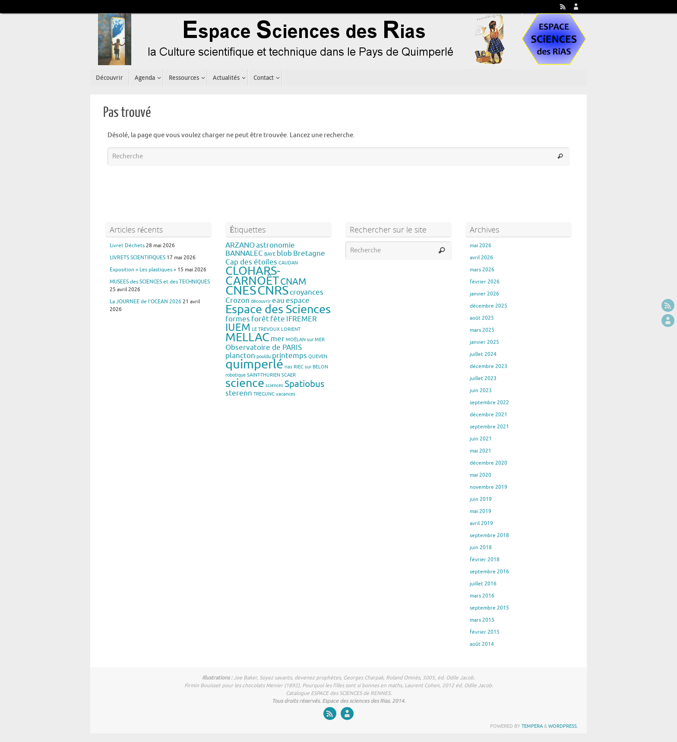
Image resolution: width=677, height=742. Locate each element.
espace (298, 300)
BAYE (269, 254)
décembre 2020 (488, 462)
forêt (260, 319)
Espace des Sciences (278, 309)
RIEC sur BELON (311, 367)
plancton (240, 355)
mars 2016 (482, 595)
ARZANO (240, 245)
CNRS (272, 291)
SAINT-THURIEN (263, 375)
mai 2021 (480, 450)
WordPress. (563, 726)
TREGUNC (264, 394)
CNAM (293, 281)
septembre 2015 (489, 607)
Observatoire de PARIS (263, 347)
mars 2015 (482, 619)
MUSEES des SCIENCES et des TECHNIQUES (160, 281)
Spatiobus (304, 384)
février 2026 (485, 281)
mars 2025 (482, 330)
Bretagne (309, 253)
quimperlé (254, 364)
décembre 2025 (488, 305)
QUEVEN (317, 356)
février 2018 (485, 559)
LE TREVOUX (266, 329)
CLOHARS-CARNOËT (252, 276)
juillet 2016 (483, 583)
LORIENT (291, 329)
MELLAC (247, 337)
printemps (289, 355)
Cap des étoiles (251, 262)
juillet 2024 (483, 354)
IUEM (237, 327)
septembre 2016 (489, 571)
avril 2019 (481, 523)
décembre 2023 (488, 366)
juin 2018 (481, 547)
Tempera (532, 726)
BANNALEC (244, 253)
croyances (306, 292)
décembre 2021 (488, 414)
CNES (240, 291)
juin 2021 (481, 438)
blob (284, 253)
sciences (274, 385)
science (244, 383)
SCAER (289, 375)
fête (277, 319)
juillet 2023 (483, 378)
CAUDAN (288, 263)
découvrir (261, 301)
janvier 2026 (484, 293)
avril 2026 (481, 257)
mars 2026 (482, 269)
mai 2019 (480, 511)
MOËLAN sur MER (305, 340)
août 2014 (482, 644)
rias (288, 367)
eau (278, 300)
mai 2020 (480, 475)
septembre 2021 (489, 426)
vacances (285, 394)
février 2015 (485, 632)
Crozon (237, 300)
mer (278, 338)
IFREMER (301, 319)
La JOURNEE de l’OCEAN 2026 (145, 301)
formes (237, 319)
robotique (235, 375)
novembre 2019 (488, 487)
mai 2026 (480, 245)
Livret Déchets (127, 245)
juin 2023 (481, 390)
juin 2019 (481, 499)
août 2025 (482, 317)
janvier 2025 (484, 342)
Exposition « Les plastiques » (143, 269)
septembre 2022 (489, 402)
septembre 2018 (489, 535)
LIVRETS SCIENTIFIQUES (137, 257)
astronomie (275, 245)
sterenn (238, 393)
